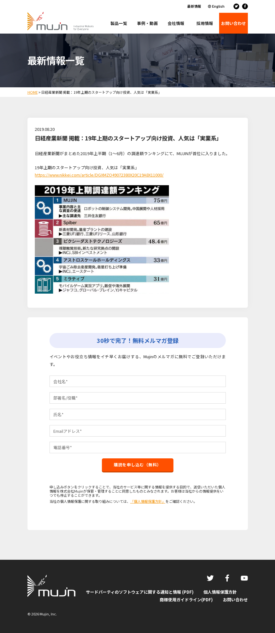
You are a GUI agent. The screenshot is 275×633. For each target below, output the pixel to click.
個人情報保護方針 (220, 592)
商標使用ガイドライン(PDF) (186, 600)
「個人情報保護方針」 (147, 501)
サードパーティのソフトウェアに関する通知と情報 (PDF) (140, 592)
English (218, 6)
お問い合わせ (235, 600)
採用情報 (204, 23)
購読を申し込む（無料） (137, 465)
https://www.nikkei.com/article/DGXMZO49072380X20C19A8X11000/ (99, 175)
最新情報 (194, 6)
